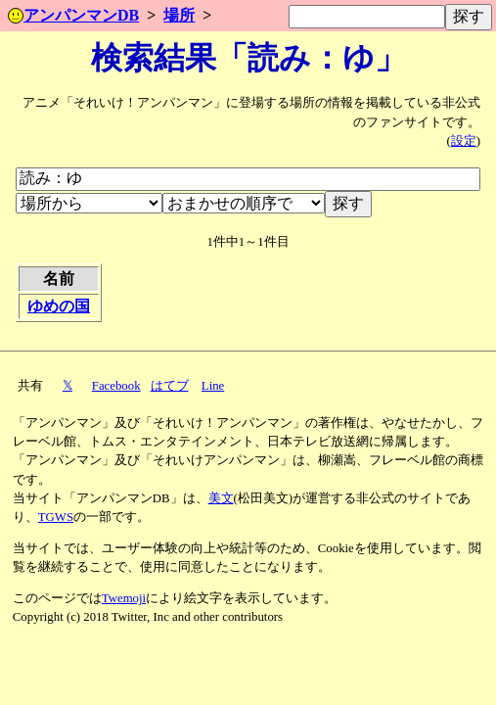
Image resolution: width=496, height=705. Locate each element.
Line (213, 386)
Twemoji (124, 598)
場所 (179, 15)
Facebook (116, 386)
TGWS (55, 517)
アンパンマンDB (73, 15)
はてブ (170, 386)
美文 (221, 498)
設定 (463, 141)
